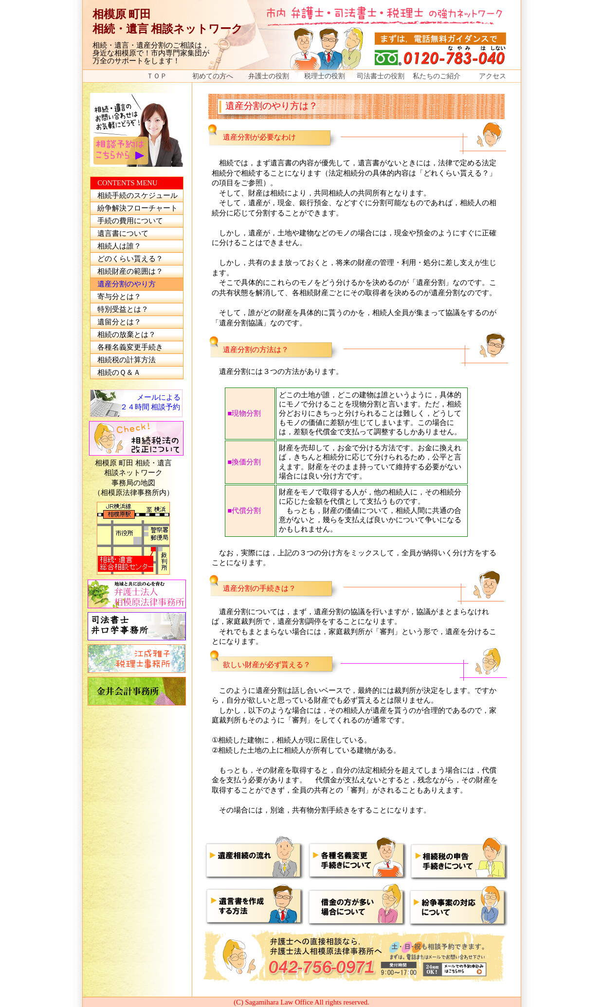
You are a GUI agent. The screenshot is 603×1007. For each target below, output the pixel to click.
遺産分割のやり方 (126, 284)
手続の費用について (130, 221)
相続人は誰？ (119, 246)
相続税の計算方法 (126, 360)
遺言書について (122, 233)
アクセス (492, 76)
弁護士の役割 (268, 76)
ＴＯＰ (156, 76)
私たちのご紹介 (436, 76)
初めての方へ (212, 76)
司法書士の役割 (380, 76)
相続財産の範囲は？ (130, 271)
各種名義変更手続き (130, 347)
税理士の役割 (324, 76)
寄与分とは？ (119, 296)
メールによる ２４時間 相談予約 (150, 402)
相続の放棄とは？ (126, 334)
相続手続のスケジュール (137, 195)
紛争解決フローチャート (137, 208)
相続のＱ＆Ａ (119, 372)
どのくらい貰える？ (130, 259)
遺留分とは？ (119, 322)
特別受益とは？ (122, 309)
